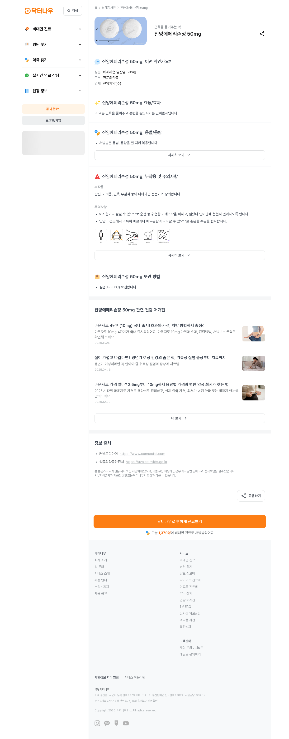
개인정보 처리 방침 (107, 677)
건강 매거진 (187, 600)
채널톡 (199, 648)
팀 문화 (99, 567)
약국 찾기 (186, 593)
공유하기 (251, 496)
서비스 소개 (102, 573)
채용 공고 (101, 593)
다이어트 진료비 (190, 580)
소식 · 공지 (102, 587)
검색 (72, 11)
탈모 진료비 (187, 573)
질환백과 (185, 627)
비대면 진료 (187, 560)
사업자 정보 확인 (148, 701)
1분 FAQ (185, 607)
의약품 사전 (187, 620)
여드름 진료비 (189, 587)
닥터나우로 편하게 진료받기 (179, 521)
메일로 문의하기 (190, 654)
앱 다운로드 (53, 109)
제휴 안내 (101, 580)
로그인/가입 (53, 120)
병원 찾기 (186, 567)
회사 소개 (101, 560)
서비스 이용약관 (134, 677)
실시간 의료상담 (190, 613)
